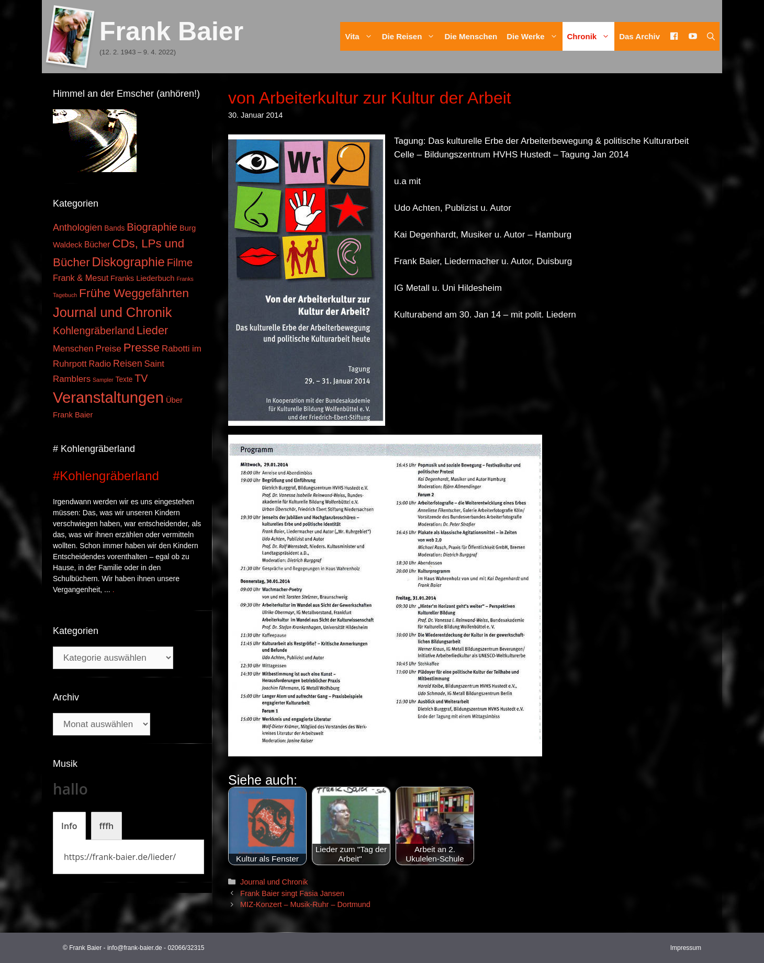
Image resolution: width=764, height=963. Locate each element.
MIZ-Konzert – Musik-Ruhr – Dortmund (305, 904)
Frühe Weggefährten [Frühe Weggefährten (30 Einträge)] (134, 293)
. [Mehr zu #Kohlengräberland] (114, 589)
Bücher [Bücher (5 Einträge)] (97, 244)
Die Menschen (470, 36)
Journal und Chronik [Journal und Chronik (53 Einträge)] (112, 312)
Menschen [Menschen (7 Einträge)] (73, 349)
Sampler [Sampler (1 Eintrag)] (103, 380)
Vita (361, 36)
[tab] (69, 826)
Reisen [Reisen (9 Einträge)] (127, 363)
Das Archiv (639, 36)
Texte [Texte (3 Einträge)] (124, 379)
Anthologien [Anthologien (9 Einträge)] (77, 227)
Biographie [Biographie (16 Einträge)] (152, 227)
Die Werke (534, 36)
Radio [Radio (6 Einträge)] (100, 363)
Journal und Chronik (274, 882)
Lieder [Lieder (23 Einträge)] (152, 330)
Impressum (685, 947)
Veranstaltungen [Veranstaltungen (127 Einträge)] (108, 397)
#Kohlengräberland (106, 476)
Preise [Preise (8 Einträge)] (108, 348)
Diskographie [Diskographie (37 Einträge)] (128, 262)
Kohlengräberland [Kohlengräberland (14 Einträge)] (93, 330)
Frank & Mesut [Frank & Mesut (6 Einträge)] (80, 277)
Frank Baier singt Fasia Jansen (292, 893)
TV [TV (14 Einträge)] (141, 378)
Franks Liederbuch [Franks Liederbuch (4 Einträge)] (142, 278)
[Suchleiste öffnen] (711, 36)
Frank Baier (171, 31)
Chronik (591, 36)
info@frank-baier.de (134, 947)
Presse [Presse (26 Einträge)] (141, 347)
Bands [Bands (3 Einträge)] (114, 228)
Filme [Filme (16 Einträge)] (180, 262)
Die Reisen (411, 36)
